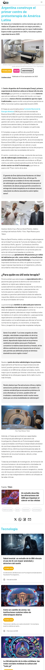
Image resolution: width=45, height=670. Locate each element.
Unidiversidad (27, 71)
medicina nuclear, (8, 510)
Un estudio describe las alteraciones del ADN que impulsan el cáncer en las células (30, 497)
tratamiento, (26, 510)
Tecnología (6, 71)
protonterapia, (37, 510)
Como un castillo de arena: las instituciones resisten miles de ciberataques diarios (17, 612)
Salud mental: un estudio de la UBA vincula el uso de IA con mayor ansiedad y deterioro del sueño (22, 561)
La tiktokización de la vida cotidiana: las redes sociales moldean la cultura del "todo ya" (21, 663)
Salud (16, 71)
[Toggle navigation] (41, 2)
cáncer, (17, 510)
